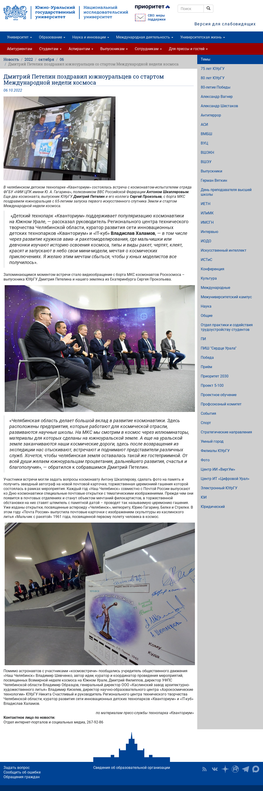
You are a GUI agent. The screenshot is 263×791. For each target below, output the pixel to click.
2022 (28, 59)
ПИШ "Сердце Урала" (218, 348)
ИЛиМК (207, 213)
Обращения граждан (21, 777)
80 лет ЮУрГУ (213, 78)
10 (11, 90)
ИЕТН (205, 204)
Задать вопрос (16, 767)
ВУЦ (204, 143)
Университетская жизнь (202, 37)
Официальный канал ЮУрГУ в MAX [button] (256, 769)
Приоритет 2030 (214, 376)
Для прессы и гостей (188, 49)
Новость (11, 59)
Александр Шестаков (219, 106)
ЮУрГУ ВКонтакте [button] (214, 769)
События (208, 413)
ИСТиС (206, 259)
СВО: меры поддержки (157, 17)
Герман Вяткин (214, 180)
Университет (19, 37)
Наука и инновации (90, 37)
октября (46, 59)
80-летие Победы (215, 87)
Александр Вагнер (217, 96)
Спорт (206, 423)
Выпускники (211, 171)
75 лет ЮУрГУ (213, 68)
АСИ (204, 124)
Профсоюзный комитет (221, 404)
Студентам (50, 49)
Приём (206, 367)
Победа (207, 357)
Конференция (212, 269)
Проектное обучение (218, 395)
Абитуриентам (19, 49)
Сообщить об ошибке (22, 772)
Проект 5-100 (212, 385)
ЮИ (204, 497)
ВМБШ (206, 134)
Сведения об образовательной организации (131, 767)
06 (62, 59)
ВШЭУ (206, 162)
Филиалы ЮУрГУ (215, 451)
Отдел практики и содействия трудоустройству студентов (227, 327)
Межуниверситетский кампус (226, 297)
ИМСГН (207, 222)
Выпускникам (114, 49)
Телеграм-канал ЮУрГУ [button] (245, 769)
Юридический (213, 506)
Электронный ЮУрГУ (219, 488)
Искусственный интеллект (223, 250)
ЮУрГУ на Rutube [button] (235, 769)
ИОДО (206, 241)
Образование (52, 37)
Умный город (212, 441)
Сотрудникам (148, 49)
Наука (206, 306)
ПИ (203, 339)
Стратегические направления (226, 432)
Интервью (209, 231)
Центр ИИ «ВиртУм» (218, 469)
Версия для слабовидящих (225, 23)
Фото (205, 460)
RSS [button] (204, 769)
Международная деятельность (144, 37)
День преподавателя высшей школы (226, 192)
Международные (215, 287)
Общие (206, 315)
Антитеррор (211, 115)
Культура (209, 278)
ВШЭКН (207, 152)
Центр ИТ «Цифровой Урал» (225, 478)
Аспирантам (81, 49)
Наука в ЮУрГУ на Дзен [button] (225, 769)
